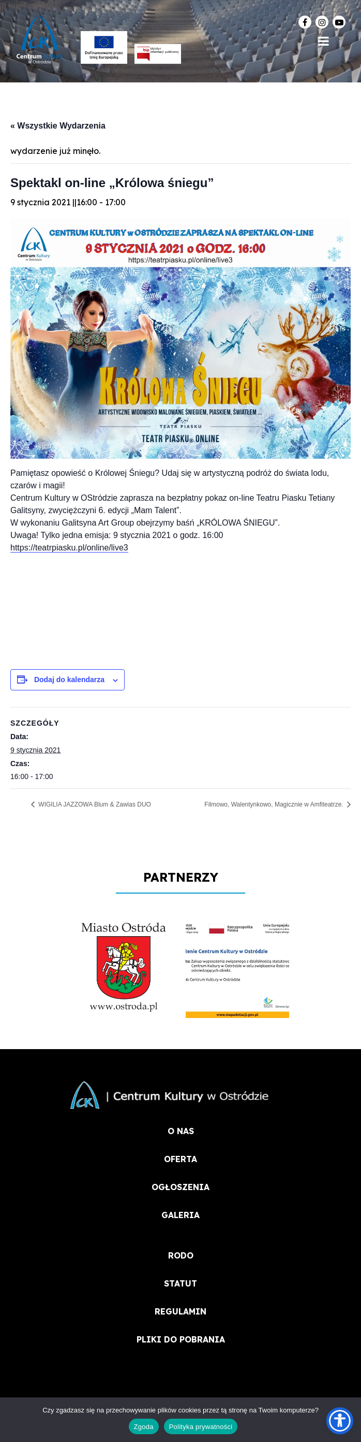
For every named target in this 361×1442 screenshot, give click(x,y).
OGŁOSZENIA (180, 1187)
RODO (180, 1255)
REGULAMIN (180, 1311)
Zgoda (144, 1427)
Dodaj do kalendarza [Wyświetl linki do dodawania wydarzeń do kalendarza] (69, 679)
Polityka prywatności (201, 1427)
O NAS (181, 1131)
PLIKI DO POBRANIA (181, 1339)
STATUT (180, 1283)
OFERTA (180, 1159)
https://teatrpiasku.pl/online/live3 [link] (69, 547)
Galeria (180, 1215)
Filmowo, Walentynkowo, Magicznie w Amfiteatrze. (274, 804)
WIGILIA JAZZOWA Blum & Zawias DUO (94, 804)
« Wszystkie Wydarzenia (58, 125)
